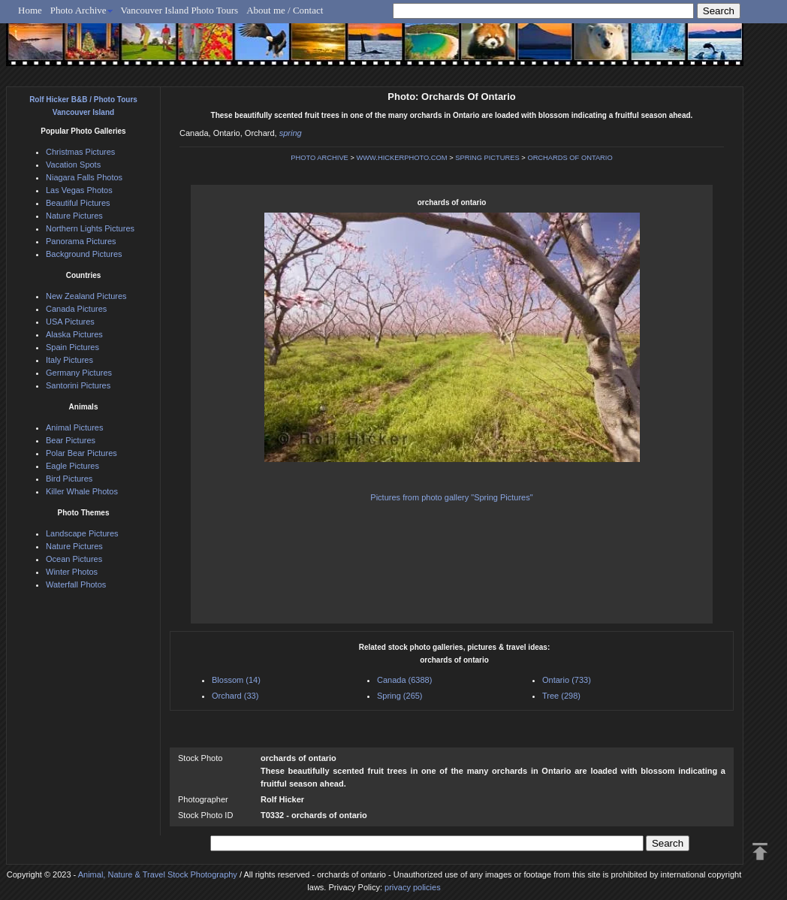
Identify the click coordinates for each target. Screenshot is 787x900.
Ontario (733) (566, 679)
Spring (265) (400, 695)
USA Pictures (70, 321)
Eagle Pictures (72, 465)
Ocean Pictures (74, 558)
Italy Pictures (69, 359)
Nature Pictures (74, 215)
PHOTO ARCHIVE (319, 158)
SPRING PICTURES (487, 158)
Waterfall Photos (76, 584)
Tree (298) (561, 695)
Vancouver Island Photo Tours (180, 10)
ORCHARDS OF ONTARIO (569, 158)
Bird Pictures (69, 478)
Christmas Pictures (80, 151)
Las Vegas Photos (79, 190)
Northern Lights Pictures (90, 228)
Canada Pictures (76, 308)
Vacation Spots (73, 164)
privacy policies (412, 887)
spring (290, 132)
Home (30, 10)
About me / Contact (284, 10)
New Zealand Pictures (86, 296)
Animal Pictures (74, 427)
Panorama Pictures (81, 241)
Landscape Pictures (82, 533)
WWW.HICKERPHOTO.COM (401, 158)
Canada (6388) (404, 679)
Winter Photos (72, 571)
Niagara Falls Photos (84, 177)
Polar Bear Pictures (81, 453)
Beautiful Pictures (78, 202)
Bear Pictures (70, 440)
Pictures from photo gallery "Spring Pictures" (451, 497)
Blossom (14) (236, 679)
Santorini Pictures (78, 385)
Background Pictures (84, 253)
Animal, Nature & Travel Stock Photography (157, 874)
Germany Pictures (79, 372)
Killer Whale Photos (82, 491)
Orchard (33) (235, 695)
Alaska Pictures (74, 334)
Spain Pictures (72, 347)
